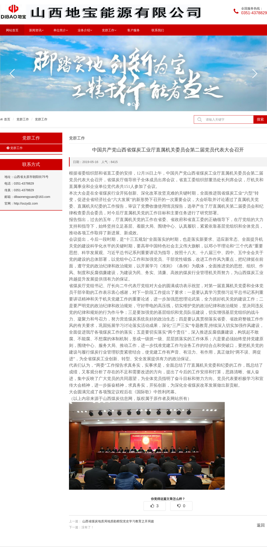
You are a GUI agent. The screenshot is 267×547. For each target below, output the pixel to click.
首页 (7, 119)
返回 (261, 525)
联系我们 (158, 30)
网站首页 (12, 30)
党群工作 (109, 30)
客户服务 (133, 30)
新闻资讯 (36, 30)
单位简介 (60, 30)
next (254, 73)
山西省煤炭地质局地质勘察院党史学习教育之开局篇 (118, 521)
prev (12, 73)
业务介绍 (85, 30)
